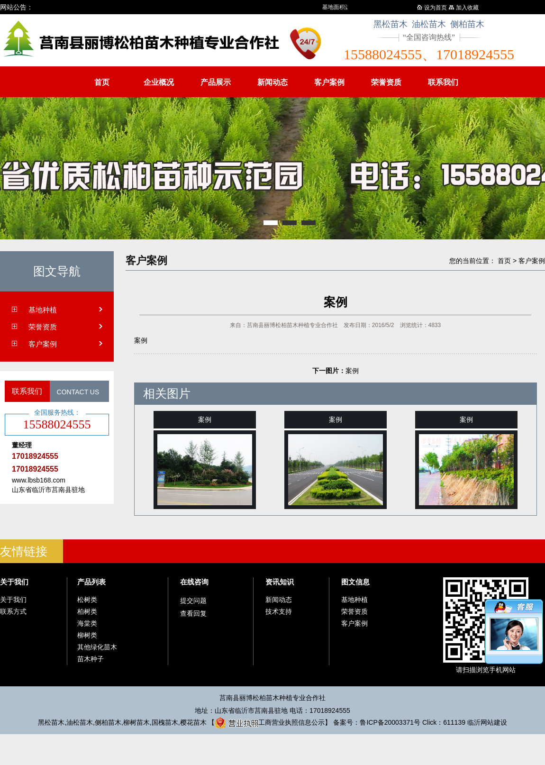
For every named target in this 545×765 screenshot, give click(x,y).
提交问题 (193, 600)
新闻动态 (272, 82)
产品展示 (215, 82)
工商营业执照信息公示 (270, 722)
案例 (352, 370)
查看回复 (193, 613)
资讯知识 (279, 582)
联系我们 (443, 82)
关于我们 (14, 582)
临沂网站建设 (487, 722)
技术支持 (278, 611)
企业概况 (159, 82)
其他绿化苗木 (97, 647)
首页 (101, 82)
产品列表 (91, 582)
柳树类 (87, 635)
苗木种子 (90, 659)
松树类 (87, 599)
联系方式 (13, 611)
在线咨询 (194, 582)
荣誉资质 (386, 82)
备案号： (376, 722)
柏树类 (87, 611)
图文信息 (355, 582)
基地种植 (42, 310)
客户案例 (329, 82)
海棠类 (87, 623)
